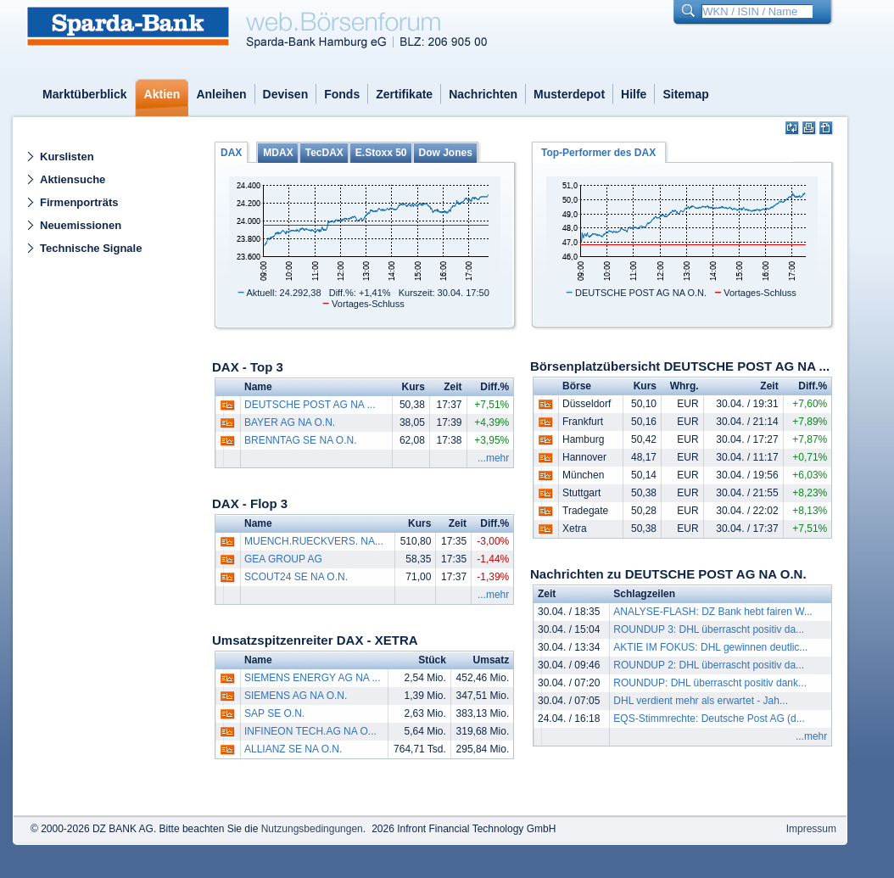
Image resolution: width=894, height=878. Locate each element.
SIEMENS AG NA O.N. (295, 696)
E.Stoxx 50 (381, 153)
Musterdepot (569, 94)
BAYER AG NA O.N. (289, 422)
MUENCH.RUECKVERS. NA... (313, 541)
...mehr (493, 458)
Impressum (811, 829)
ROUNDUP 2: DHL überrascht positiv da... (708, 665)
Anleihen (221, 94)
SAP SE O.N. (274, 713)
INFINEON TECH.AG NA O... (310, 731)
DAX (231, 153)
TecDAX (324, 153)
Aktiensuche (72, 179)
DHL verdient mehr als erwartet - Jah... (700, 701)
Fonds (342, 94)
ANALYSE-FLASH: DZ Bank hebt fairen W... (713, 612)
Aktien (162, 94)
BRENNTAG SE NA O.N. (300, 440)
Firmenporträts (79, 202)
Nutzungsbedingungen (312, 829)
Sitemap (685, 94)
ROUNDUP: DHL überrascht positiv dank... (710, 683)
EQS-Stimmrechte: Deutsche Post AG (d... (708, 718)
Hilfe (633, 94)
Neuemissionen (80, 225)
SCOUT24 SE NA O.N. (296, 577)
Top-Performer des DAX (598, 153)
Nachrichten (483, 94)
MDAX (278, 153)
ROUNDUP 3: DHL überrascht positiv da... (708, 629)
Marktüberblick (84, 94)
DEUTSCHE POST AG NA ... (309, 405)
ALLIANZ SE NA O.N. (293, 749)
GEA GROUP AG (283, 559)
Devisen (286, 94)
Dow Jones (445, 153)
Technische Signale (91, 248)
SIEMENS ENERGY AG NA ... (312, 678)
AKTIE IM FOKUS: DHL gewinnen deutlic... (710, 647)
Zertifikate (404, 94)
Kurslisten (67, 156)
